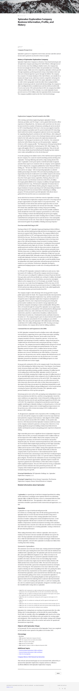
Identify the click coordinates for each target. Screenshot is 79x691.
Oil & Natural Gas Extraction (36, 657)
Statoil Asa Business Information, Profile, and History (30, 650)
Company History (23, 657)
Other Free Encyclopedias (24, 654)
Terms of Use (9, 687)
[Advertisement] (39, 36)
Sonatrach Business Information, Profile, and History (30, 652)
